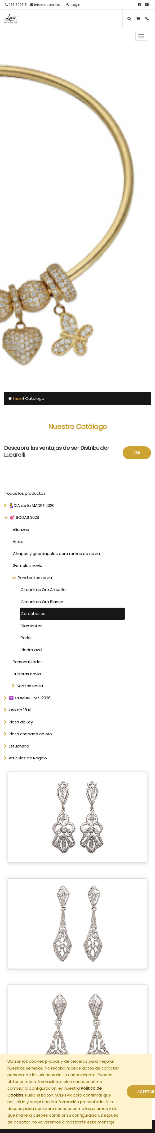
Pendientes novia (35, 577)
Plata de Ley (21, 722)
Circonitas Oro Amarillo (43, 589)
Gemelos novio (27, 565)
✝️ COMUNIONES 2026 (30, 698)
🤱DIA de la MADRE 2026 (32, 505)
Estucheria (19, 746)
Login (73, 4)
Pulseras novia (27, 674)
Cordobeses (33, 613)
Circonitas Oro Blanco (42, 601)
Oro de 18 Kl (20, 710)
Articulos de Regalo (28, 758)
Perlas (27, 637)
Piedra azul (31, 650)
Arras (18, 541)
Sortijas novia (30, 686)
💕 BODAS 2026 (24, 517)
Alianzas (21, 529)
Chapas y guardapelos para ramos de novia (56, 553)
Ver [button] (136, 452)
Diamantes (31, 626)
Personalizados (28, 661)
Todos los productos (25, 493)
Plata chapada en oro (30, 734)
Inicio (18, 398)
